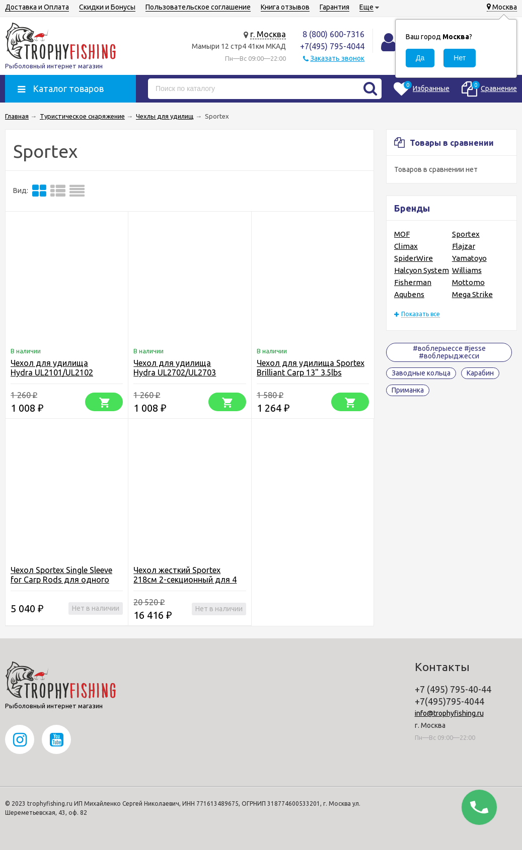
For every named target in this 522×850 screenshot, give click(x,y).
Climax (406, 246)
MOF (402, 234)
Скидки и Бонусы (107, 7)
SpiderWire (413, 258)
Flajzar (463, 246)
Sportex (466, 234)
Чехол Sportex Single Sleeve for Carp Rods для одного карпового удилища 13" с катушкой (61, 584)
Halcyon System (421, 270)
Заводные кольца (421, 373)
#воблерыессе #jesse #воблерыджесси (449, 352)
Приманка (408, 390)
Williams (467, 270)
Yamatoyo (469, 258)
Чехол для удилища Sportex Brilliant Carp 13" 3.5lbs (310, 367)
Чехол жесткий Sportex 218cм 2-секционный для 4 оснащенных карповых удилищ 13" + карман (185, 584)
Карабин (480, 373)
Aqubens (409, 294)
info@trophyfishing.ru (449, 713)
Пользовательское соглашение (198, 7)
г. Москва (268, 34)
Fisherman (412, 282)
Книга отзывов (285, 7)
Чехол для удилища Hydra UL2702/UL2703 (174, 367)
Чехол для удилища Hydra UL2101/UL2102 (52, 367)
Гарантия (334, 7)
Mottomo (468, 282)
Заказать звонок (337, 58)
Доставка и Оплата (37, 7)
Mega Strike (472, 294)
